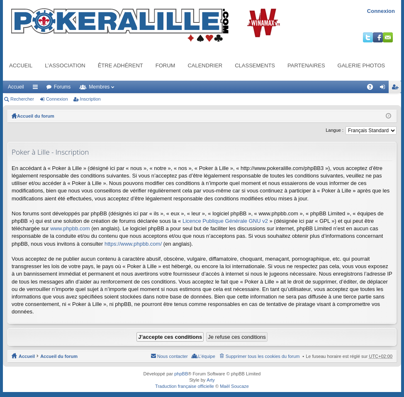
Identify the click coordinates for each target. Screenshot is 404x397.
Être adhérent (120, 65)
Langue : (334, 130)
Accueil (20, 65)
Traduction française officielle (184, 386)
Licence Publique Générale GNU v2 (225, 221)
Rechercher (22, 98)
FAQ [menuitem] (372, 88)
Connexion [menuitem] (384, 88)
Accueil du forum (35, 115)
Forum (165, 65)
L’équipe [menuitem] (206, 356)
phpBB (181, 373)
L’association (65, 65)
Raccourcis (36, 88)
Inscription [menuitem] (396, 88)
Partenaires (306, 65)
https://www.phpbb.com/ (133, 244)
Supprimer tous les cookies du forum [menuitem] (263, 356)
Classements (255, 65)
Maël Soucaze (234, 386)
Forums (62, 87)
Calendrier (204, 65)
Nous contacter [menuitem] (172, 356)
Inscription (90, 98)
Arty (211, 379)
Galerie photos (361, 65)
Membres (99, 87)
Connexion (381, 11)
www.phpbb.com (70, 228)
